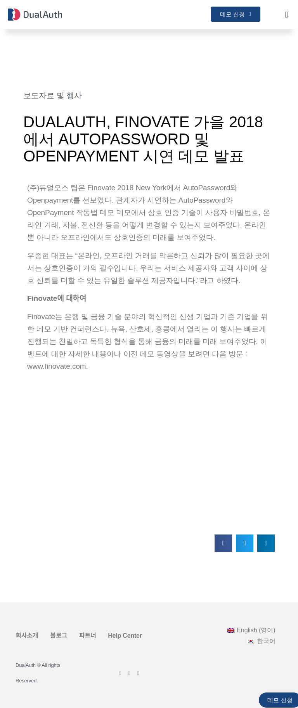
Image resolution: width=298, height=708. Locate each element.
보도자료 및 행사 (52, 95)
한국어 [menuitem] (266, 641)
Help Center (125, 635)
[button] (286, 14)
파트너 (87, 635)
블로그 (58, 635)
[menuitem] (251, 630)
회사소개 (27, 635)
